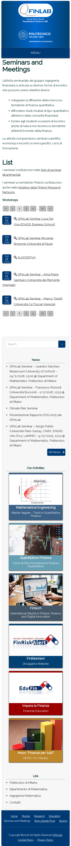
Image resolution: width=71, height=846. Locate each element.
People (26, 816)
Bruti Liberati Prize (45, 821)
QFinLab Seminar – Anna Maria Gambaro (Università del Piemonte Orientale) (31, 280)
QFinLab (57, 835)
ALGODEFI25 (26, 257)
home (14, 816)
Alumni (63, 821)
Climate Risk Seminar (24, 408)
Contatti (15, 802)
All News (55, 452)
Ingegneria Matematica (25, 795)
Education (54, 816)
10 (42, 208)
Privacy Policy (45, 840)
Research (39, 816)
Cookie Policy (26, 840)
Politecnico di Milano (23, 782)
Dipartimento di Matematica (28, 789)
